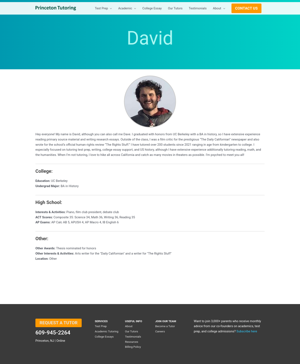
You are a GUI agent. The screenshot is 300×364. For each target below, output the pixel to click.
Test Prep (101, 326)
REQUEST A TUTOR (59, 322)
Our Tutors (131, 331)
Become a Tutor (165, 326)
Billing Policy (133, 346)
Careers (160, 331)
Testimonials (133, 336)
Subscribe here (246, 331)
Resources (131, 341)
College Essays (104, 336)
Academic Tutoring (106, 331)
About (128, 326)
